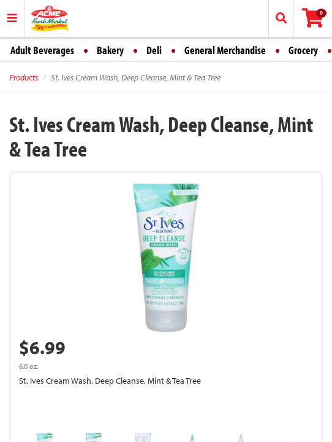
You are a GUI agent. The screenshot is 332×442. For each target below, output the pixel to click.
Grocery (303, 50)
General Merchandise (225, 50)
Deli (154, 50)
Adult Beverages (42, 50)
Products (23, 77)
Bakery (110, 50)
